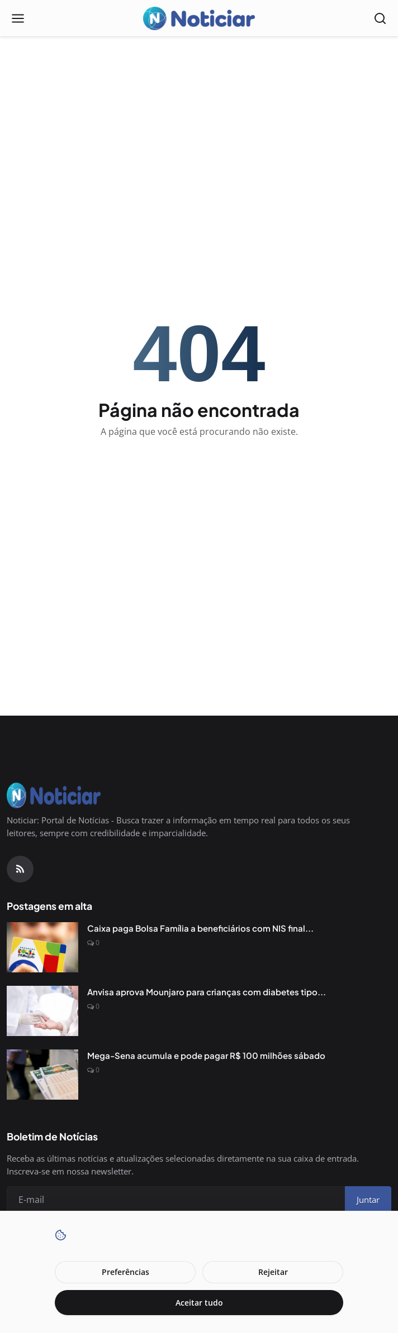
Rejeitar (273, 1272)
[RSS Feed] (20, 869)
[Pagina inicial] (199, 18)
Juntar (368, 1199)
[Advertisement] (199, 126)
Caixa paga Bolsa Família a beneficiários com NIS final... (200, 928)
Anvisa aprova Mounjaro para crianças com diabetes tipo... (206, 991)
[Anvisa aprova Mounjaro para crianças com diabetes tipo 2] (42, 1011)
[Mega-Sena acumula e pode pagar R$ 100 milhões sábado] (42, 1074)
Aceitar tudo (199, 1302)
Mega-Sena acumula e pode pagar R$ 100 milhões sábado (206, 1055)
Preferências (125, 1272)
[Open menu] (17, 18)
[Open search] (380, 18)
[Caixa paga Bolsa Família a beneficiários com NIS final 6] (42, 947)
